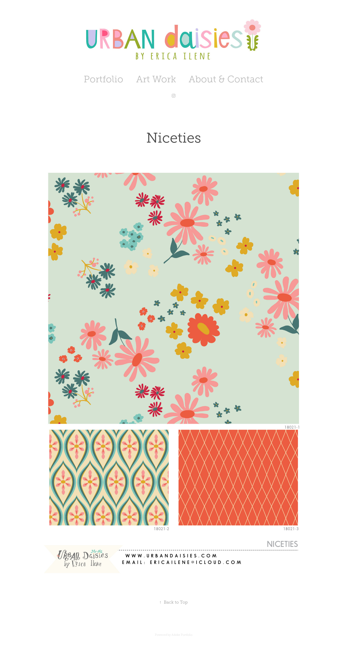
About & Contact (226, 79)
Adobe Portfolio (182, 634)
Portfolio (103, 79)
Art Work (156, 79)
